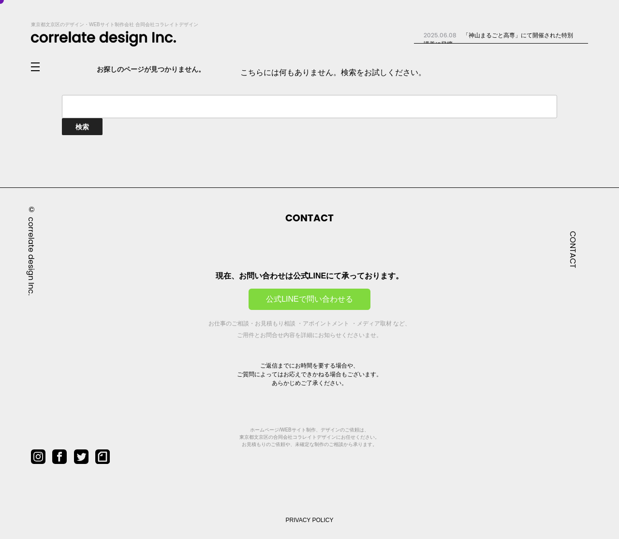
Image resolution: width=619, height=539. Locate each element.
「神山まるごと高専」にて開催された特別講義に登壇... (498, 39)
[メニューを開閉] (43, 67)
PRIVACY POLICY (310, 520)
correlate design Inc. (31, 255)
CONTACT (572, 249)
